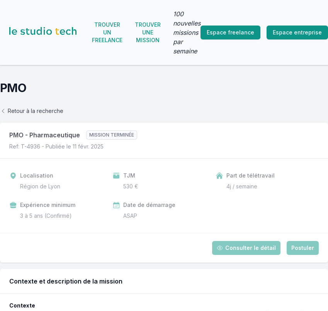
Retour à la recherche (31, 111)
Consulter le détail (246, 247)
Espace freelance (230, 32)
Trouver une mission (148, 32)
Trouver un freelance (107, 32)
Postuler (302, 247)
